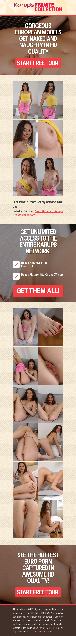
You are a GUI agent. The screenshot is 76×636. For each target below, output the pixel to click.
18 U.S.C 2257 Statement (42, 631)
